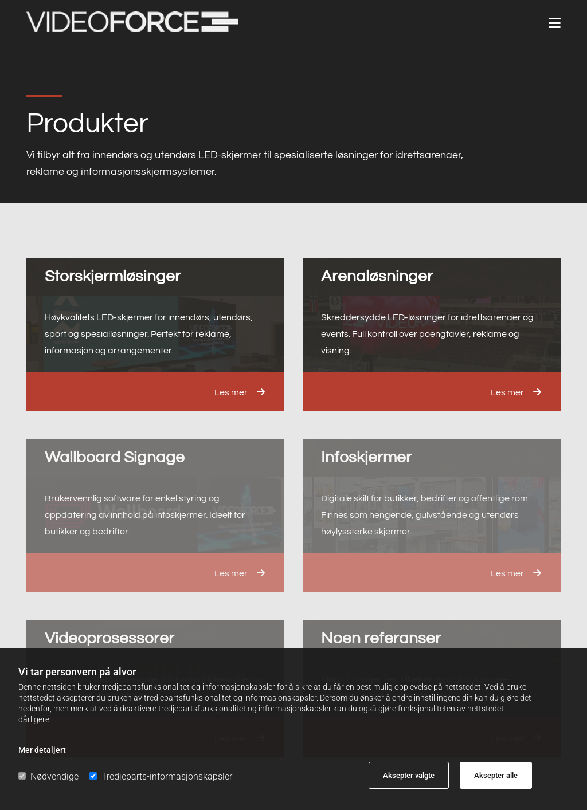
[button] (555, 23)
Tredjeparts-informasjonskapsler (160, 776)
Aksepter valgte (409, 775)
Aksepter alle (496, 775)
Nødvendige (48, 776)
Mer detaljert (42, 749)
